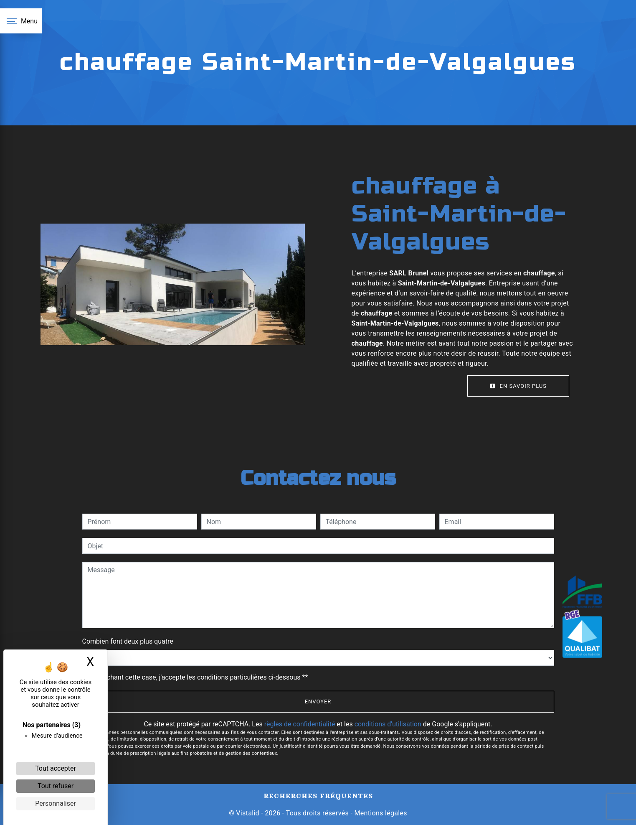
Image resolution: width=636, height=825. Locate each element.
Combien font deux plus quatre (127, 641)
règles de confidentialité (299, 724)
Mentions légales (379, 813)
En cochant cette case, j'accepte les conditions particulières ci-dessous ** (199, 677)
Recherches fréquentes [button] (318, 796)
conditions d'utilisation (388, 724)
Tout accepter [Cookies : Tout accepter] (55, 768)
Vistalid (247, 813)
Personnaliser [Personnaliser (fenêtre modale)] (55, 803)
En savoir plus (518, 386)
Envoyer (318, 701)
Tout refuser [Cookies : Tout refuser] (55, 786)
